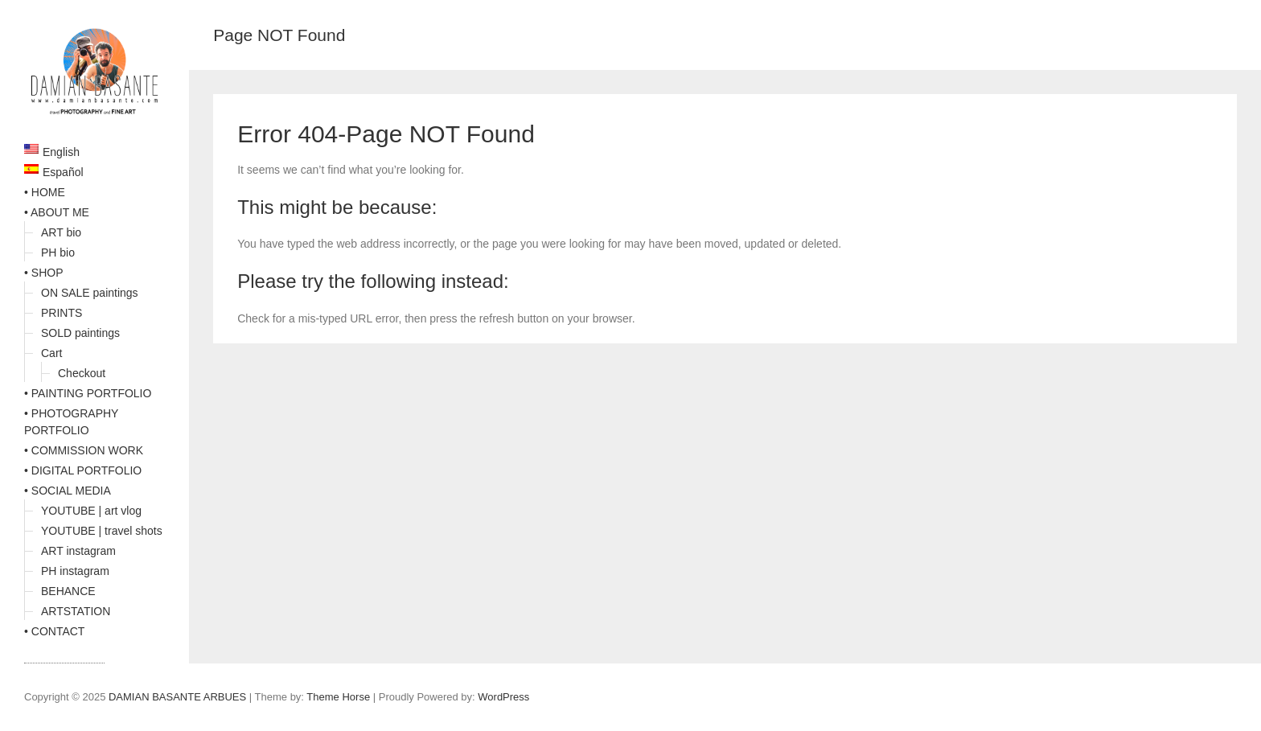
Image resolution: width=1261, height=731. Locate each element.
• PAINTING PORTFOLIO (87, 393)
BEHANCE (68, 591)
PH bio (58, 252)
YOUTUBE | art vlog (91, 510)
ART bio (61, 232)
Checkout (81, 373)
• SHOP (43, 272)
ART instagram (78, 550)
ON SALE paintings (89, 292)
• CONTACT (54, 631)
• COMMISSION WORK (83, 450)
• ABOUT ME (56, 212)
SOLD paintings (80, 332)
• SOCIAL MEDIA (67, 490)
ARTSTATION (75, 611)
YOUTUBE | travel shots (101, 530)
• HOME (44, 192)
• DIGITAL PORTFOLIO (83, 470)
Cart (51, 353)
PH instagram (75, 571)
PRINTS (61, 312)
